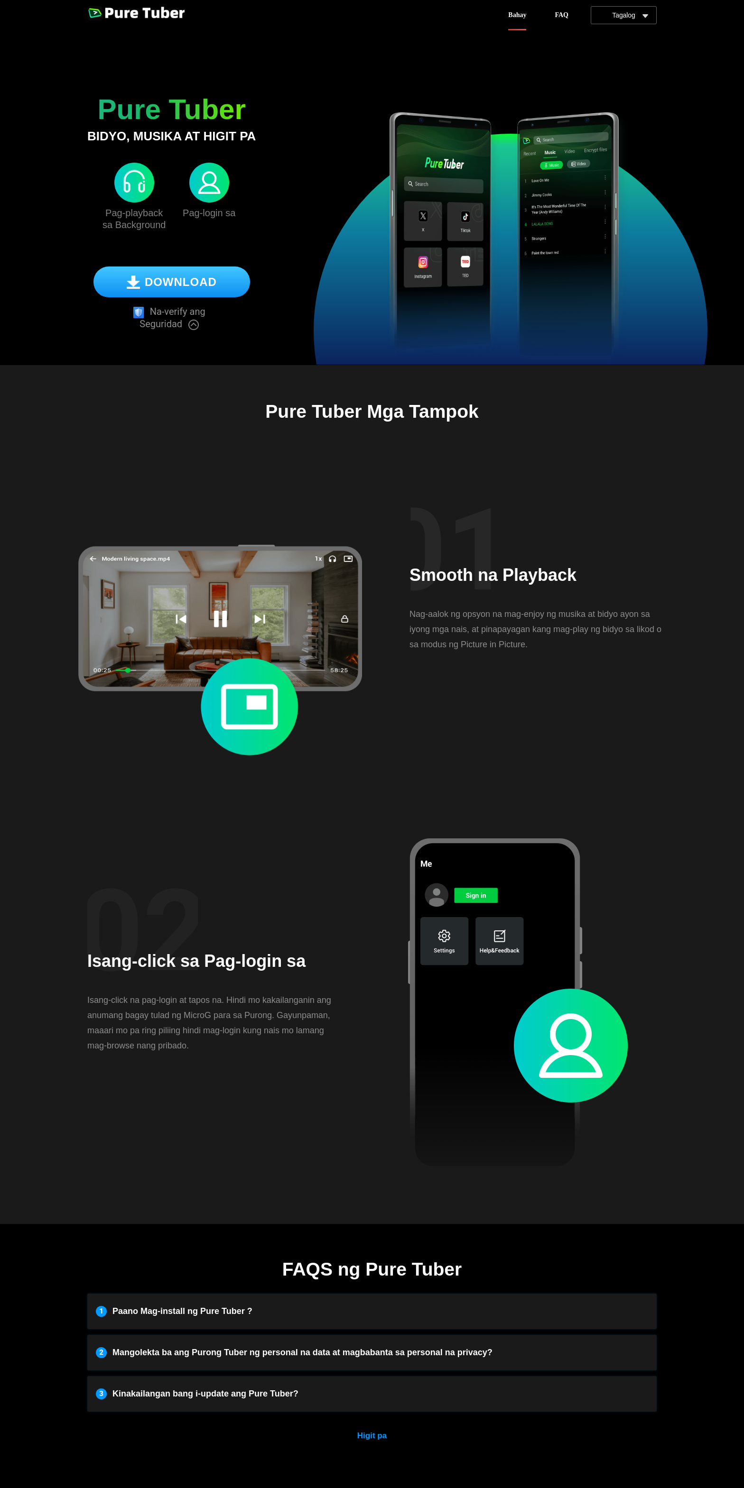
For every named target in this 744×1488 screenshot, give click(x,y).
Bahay (517, 14)
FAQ (561, 14)
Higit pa (372, 1435)
